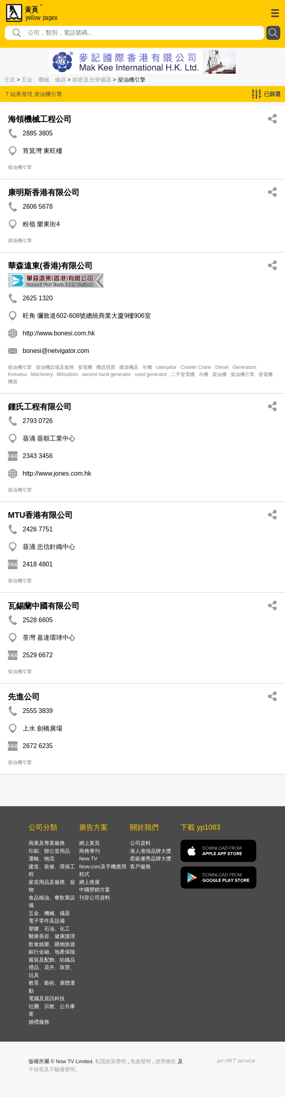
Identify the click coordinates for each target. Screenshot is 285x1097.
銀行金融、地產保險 (52, 952)
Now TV (88, 859)
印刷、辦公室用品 (49, 851)
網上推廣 (89, 882)
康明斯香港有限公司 (43, 192)
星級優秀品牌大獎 (150, 859)
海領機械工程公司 (40, 119)
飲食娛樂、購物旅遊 (52, 944)
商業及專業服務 (47, 843)
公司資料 (140, 843)
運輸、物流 (41, 859)
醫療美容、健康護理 (52, 936)
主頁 (9, 79)
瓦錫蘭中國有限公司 (43, 605)
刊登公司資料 (94, 898)
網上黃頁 (89, 843)
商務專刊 (89, 851)
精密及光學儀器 (91, 79)
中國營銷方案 (94, 890)
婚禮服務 (39, 1022)
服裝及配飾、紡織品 (52, 960)
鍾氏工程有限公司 (40, 406)
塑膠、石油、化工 (49, 929)
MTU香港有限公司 (40, 515)
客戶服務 (140, 867)
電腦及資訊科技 (47, 998)
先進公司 (24, 696)
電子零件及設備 (47, 921)
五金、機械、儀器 (43, 79)
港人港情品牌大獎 (150, 851)
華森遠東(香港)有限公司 (50, 265)
